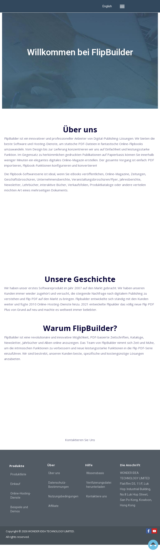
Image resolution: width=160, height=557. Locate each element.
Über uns (54, 485)
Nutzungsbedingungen (63, 508)
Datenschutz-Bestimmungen (58, 497)
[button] (122, 6)
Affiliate (53, 518)
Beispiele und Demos (19, 521)
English (107, 6)
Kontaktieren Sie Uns (80, 452)
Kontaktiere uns (96, 508)
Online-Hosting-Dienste (20, 508)
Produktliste (18, 486)
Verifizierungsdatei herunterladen (98, 497)
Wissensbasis (95, 485)
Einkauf (15, 496)
